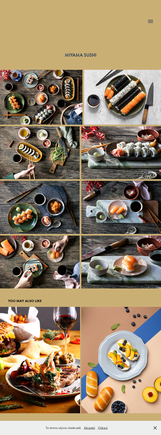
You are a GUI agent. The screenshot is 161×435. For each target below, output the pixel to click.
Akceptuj (89, 428)
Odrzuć (103, 428)
